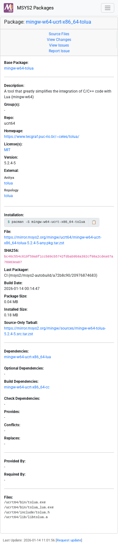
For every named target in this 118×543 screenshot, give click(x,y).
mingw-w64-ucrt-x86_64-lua (27, 357)
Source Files (59, 34)
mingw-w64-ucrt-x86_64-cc (26, 387)
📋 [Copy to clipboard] (94, 222)
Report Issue (59, 51)
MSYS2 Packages (29, 8)
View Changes (59, 39)
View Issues (59, 45)
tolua (8, 183)
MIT (7, 150)
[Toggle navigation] (108, 8)
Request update (69, 540)
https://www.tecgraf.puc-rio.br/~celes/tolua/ (41, 136)
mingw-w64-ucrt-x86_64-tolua (58, 22)
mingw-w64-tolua (19, 68)
